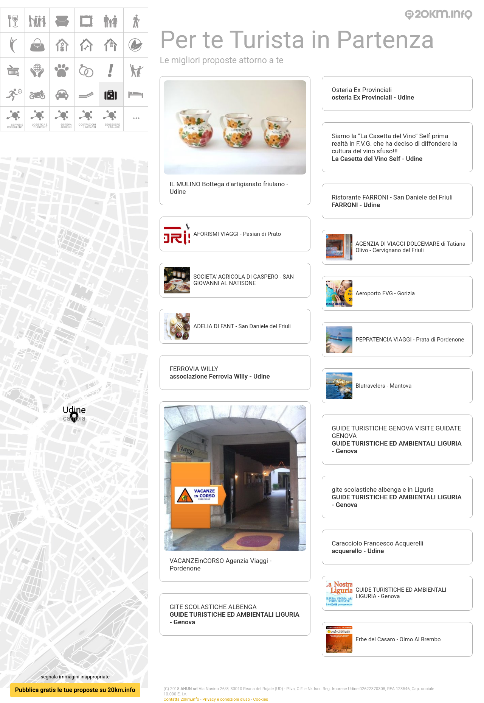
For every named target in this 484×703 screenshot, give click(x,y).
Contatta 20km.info (181, 699)
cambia (74, 418)
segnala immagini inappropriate (74, 677)
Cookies (260, 699)
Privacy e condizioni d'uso (226, 699)
